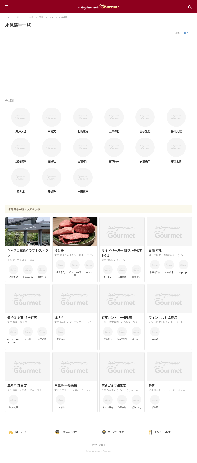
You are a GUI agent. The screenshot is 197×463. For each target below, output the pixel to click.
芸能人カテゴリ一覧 (24, 17)
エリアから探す (116, 432)
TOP (7, 17)
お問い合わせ (98, 444)
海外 (186, 32)
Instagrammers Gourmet (98, 6)
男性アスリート (46, 17)
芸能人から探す (69, 432)
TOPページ (20, 432)
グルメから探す (162, 432)
